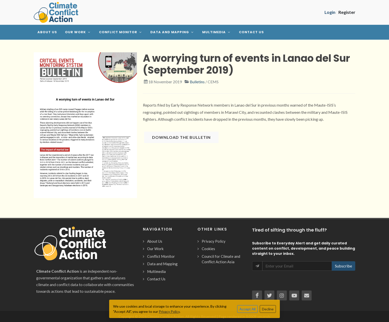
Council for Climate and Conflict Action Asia (221, 259)
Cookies (208, 248)
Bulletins (197, 81)
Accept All (247, 309)
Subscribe (343, 265)
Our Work (155, 248)
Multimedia (156, 271)
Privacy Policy (214, 241)
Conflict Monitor (161, 256)
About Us (154, 241)
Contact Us (156, 279)
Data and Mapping (162, 264)
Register (346, 12)
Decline (268, 309)
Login (329, 12)
